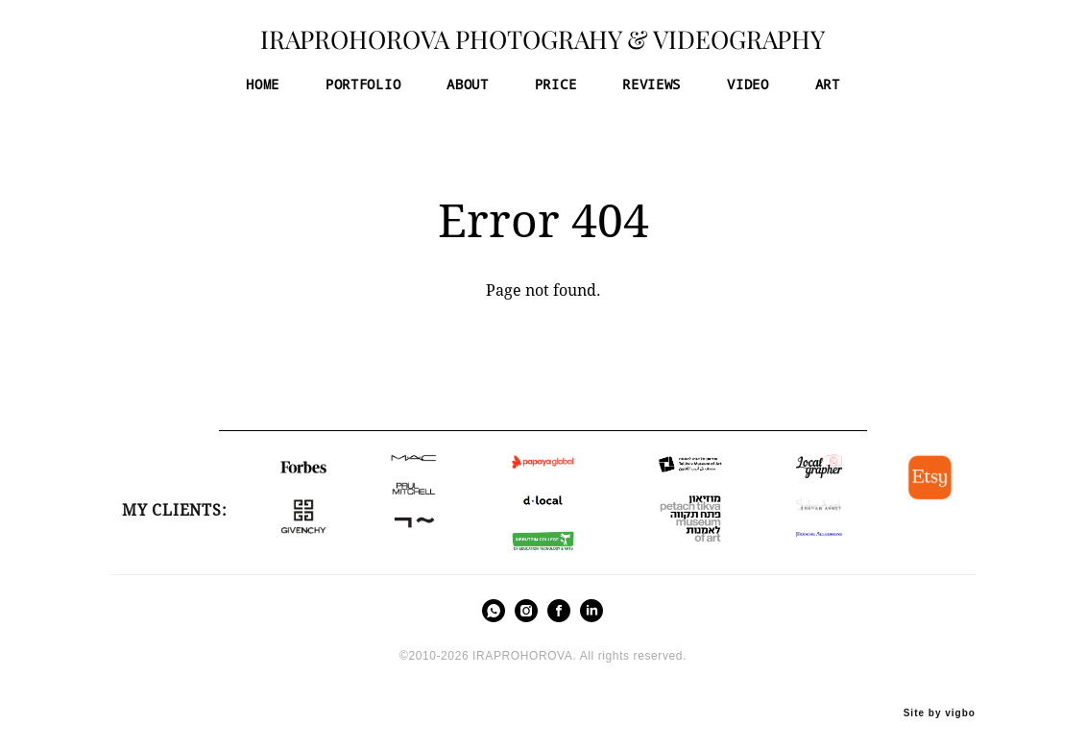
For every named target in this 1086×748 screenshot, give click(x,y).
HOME (262, 90)
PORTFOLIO (363, 90)
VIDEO (748, 90)
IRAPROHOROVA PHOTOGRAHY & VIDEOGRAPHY (542, 46)
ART (827, 90)
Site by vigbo (940, 702)
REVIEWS (651, 90)
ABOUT (467, 90)
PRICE (556, 90)
